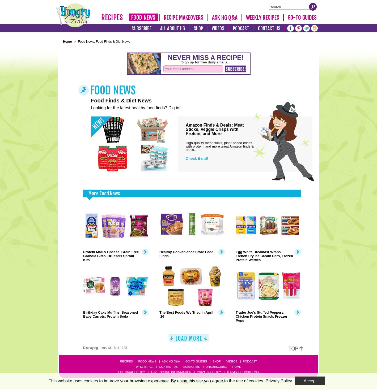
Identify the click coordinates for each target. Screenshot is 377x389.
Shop (198, 28)
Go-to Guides (196, 361)
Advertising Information (171, 372)
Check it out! (197, 159)
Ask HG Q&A (225, 17)
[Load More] (189, 340)
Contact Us (269, 28)
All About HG (172, 28)
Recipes (112, 17)
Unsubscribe (216, 366)
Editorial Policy (131, 372)
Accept (310, 381)
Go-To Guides (302, 17)
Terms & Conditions (243, 372)
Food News (143, 17)
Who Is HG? (145, 366)
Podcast (241, 28)
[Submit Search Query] (313, 7)
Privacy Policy (209, 372)
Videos (218, 28)
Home (236, 366)
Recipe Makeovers (184, 17)
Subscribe (141, 28)
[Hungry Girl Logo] (73, 15)
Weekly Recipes (262, 17)
